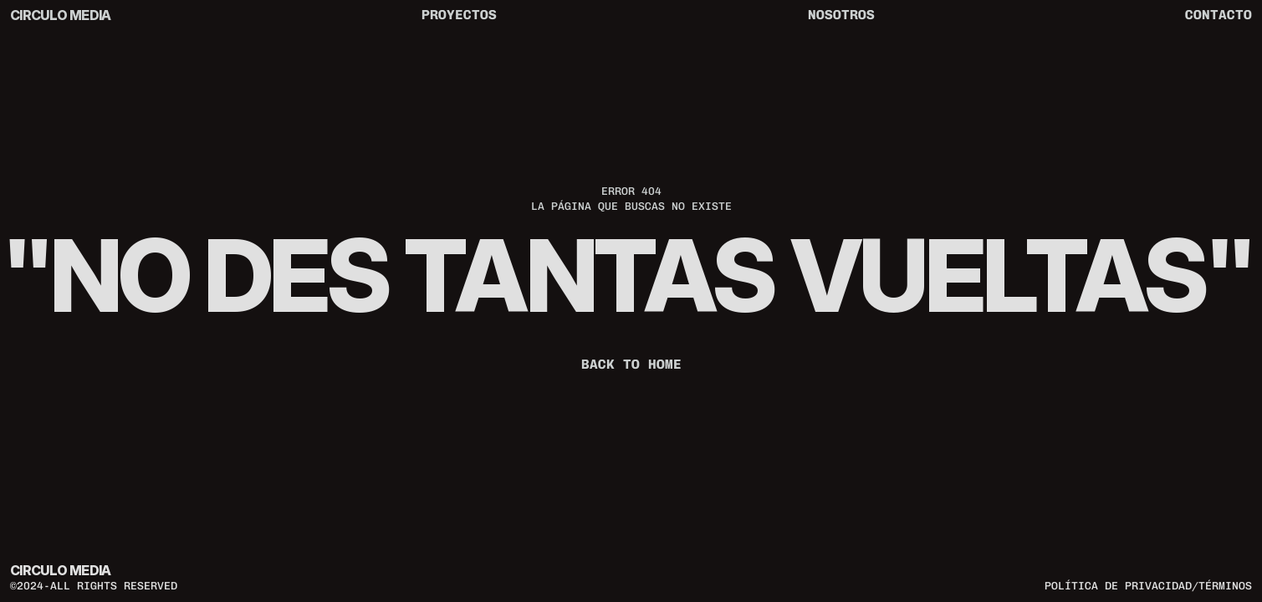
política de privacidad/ (1121, 585)
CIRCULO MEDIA (60, 15)
